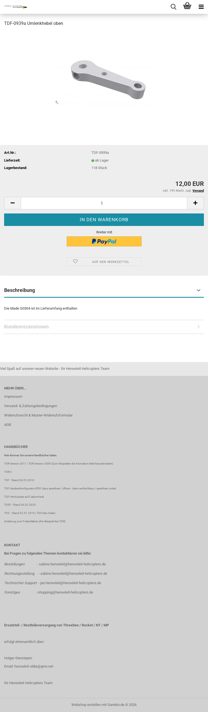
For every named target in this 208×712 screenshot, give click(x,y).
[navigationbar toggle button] (201, 7)
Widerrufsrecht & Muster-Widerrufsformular (38, 415)
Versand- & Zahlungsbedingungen (30, 406)
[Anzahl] (104, 203)
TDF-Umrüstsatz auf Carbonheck (24, 496)
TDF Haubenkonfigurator (19, 488)
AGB (7, 425)
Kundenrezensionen (26, 326)
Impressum (13, 396)
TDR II (8, 471)
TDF (6, 480)
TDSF (7, 504)
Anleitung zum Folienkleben (21, 521)
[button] (12, 203)
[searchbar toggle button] (173, 7)
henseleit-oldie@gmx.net (33, 666)
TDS (7, 513)
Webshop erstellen (86, 705)
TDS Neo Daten (46, 513)
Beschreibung (19, 290)
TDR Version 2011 (15, 463)
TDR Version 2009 (40, 463)
